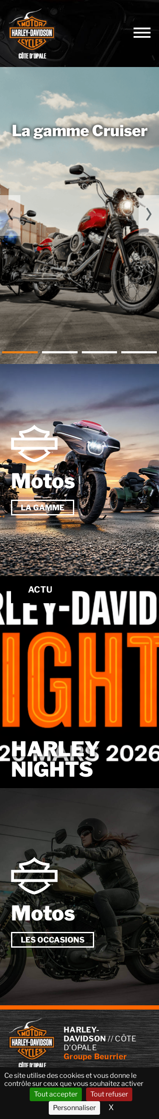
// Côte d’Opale (31, 33)
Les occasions (52, 939)
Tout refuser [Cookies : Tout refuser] (109, 1094)
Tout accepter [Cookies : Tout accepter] (56, 1094)
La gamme (42, 507)
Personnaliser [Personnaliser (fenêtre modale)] (74, 1108)
